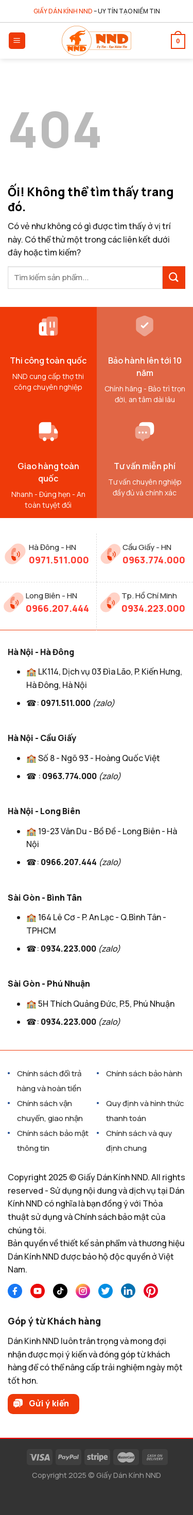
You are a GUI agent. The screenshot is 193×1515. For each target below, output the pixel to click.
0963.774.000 (153, 560)
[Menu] (17, 40)
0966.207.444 (57, 608)
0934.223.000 (153, 608)
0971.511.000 (59, 560)
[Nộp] (174, 277)
